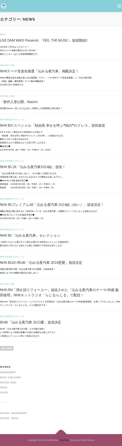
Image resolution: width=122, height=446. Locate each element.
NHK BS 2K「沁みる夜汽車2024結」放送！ (32, 166)
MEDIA (3, 387)
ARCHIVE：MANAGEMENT (13, 413)
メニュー (119, 5)
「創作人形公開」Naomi (18, 101)
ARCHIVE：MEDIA (9, 418)
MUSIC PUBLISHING (10, 377)
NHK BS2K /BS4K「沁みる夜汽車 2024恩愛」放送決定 (41, 262)
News (3, 34)
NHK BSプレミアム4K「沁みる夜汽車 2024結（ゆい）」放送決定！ (52, 204)
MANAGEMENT (8, 372)
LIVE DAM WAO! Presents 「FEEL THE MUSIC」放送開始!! (43, 40)
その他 (11, 65)
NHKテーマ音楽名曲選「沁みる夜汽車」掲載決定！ (39, 71)
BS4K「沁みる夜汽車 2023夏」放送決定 (30, 322)
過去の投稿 (7, 348)
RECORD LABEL (8, 382)
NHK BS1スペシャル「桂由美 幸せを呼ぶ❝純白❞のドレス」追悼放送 (52, 125)
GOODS (4, 392)
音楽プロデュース (16, 119)
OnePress (64, 440)
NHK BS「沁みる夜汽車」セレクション (30, 235)
